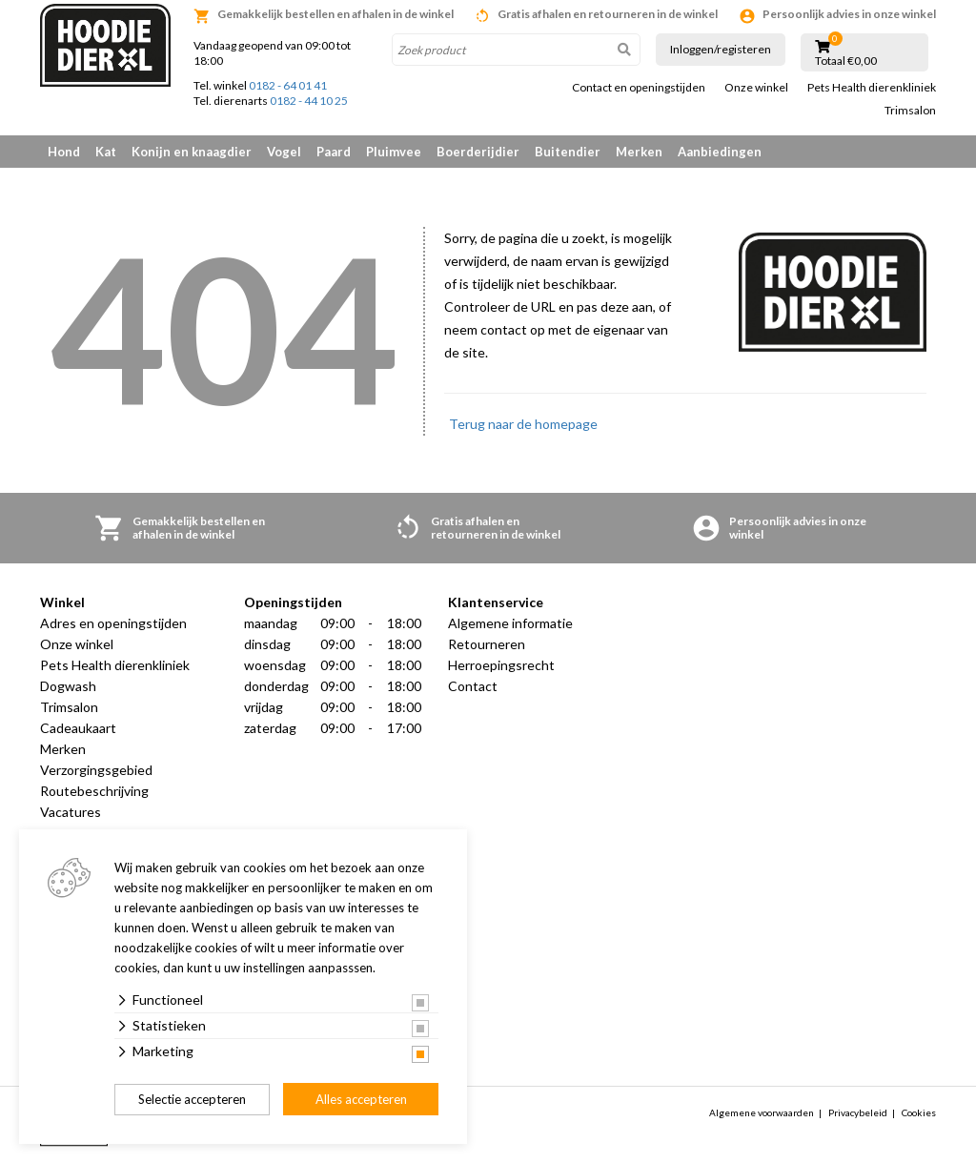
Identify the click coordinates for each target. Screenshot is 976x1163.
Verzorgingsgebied (96, 770)
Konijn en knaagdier (192, 151)
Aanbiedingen (720, 151)
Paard (333, 151)
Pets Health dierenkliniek (871, 87)
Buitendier (567, 151)
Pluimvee (393, 151)
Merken (639, 151)
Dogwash (68, 686)
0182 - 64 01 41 (288, 85)
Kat (105, 151)
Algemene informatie (510, 623)
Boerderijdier (478, 151)
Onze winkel (756, 87)
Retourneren (486, 644)
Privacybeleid (857, 1112)
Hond (64, 151)
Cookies (919, 1112)
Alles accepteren (361, 1099)
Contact (473, 686)
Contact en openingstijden (638, 87)
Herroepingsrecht (501, 665)
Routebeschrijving (94, 791)
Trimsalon (910, 110)
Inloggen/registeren (720, 49)
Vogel (284, 151)
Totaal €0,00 (846, 61)
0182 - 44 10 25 (309, 100)
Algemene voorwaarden (761, 1112)
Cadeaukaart (78, 728)
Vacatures (70, 812)
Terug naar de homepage (523, 424)
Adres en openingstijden (113, 623)
